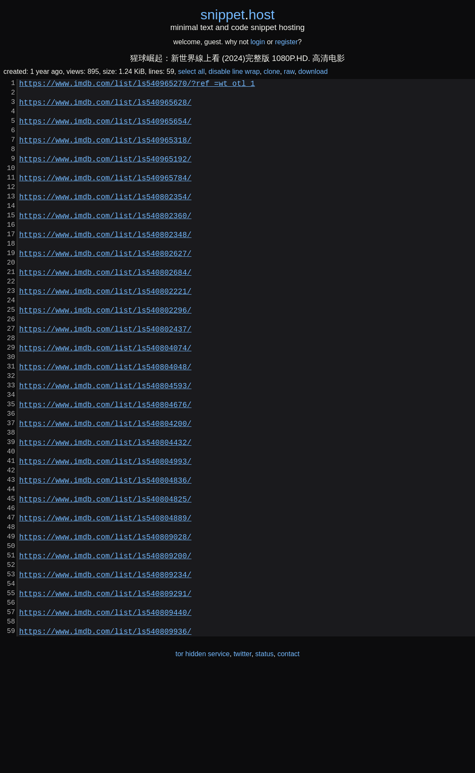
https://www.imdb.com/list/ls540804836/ (105, 553)
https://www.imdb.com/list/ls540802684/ (105, 308)
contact (288, 755)
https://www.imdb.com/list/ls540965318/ (105, 151)
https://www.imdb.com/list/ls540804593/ (105, 442)
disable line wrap (234, 71)
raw (289, 71)
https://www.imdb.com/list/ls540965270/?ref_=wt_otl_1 (137, 84)
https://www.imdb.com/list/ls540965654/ (105, 129)
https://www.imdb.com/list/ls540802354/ (105, 218)
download (313, 71)
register (286, 42)
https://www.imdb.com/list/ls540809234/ (105, 665)
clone (272, 71)
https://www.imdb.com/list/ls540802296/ (105, 352)
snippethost (238, 14)
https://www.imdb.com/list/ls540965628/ (105, 107)
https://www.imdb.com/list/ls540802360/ (105, 241)
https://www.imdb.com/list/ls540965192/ (105, 174)
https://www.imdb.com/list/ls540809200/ (105, 643)
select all (191, 71)
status (264, 755)
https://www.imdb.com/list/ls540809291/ (105, 687)
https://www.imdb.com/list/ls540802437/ (105, 375)
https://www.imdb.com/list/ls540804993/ (105, 531)
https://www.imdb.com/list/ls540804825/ (105, 576)
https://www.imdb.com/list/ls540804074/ (105, 397)
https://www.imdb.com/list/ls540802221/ (105, 330)
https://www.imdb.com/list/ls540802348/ (105, 263)
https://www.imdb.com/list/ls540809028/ (105, 620)
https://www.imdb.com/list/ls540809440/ (105, 710)
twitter (243, 755)
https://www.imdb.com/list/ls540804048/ (105, 419)
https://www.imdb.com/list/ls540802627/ (105, 285)
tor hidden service (202, 755)
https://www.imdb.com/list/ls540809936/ (105, 732)
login (257, 42)
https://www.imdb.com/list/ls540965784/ (105, 196)
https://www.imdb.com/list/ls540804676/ (105, 464)
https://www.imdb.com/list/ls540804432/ (105, 509)
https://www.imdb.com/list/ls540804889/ (105, 598)
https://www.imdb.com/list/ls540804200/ (105, 486)
